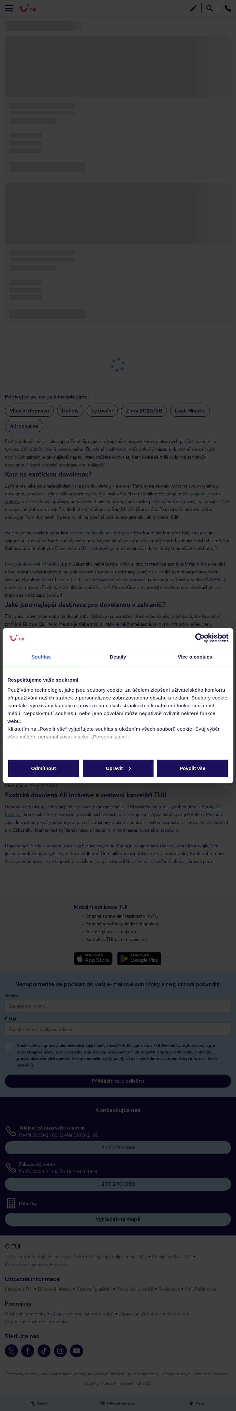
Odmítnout (43, 768)
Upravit (118, 768)
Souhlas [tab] (41, 657)
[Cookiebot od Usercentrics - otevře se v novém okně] (200, 638)
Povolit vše (192, 768)
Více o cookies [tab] (195, 657)
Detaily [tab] (118, 657)
